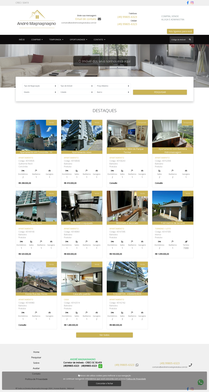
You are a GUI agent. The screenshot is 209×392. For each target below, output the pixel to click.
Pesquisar (160, 92)
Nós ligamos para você (180, 31)
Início (22, 39)
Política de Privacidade (136, 378)
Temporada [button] (55, 39)
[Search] (182, 39)
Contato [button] (99, 39)
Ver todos (104, 334)
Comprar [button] (36, 39)
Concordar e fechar (104, 383)
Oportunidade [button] (78, 39)
